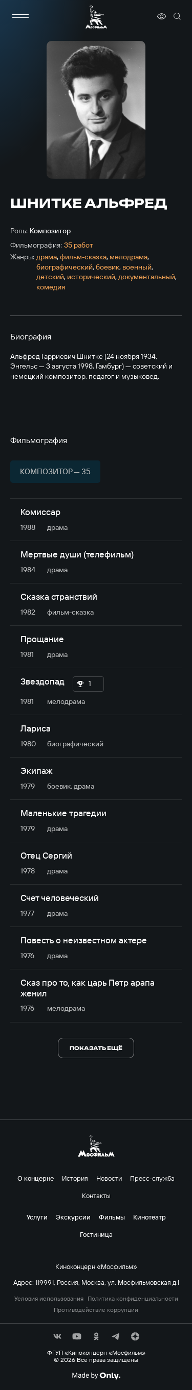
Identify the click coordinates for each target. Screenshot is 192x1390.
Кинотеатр (149, 1217)
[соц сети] (57, 1336)
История (75, 1178)
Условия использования (48, 1298)
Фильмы (112, 1217)
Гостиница (96, 1234)
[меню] (20, 16)
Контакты (96, 1195)
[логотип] (96, 17)
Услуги (37, 1217)
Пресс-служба (152, 1178)
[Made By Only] (96, 1376)
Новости (109, 1178)
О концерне (35, 1178)
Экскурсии (73, 1217)
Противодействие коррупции (96, 1309)
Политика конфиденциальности (133, 1298)
